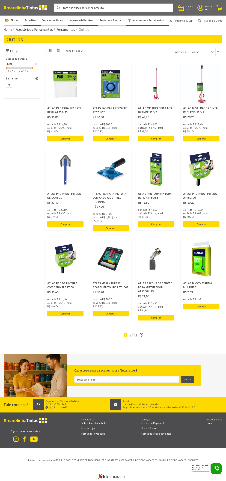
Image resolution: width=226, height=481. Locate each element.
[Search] (59, 8)
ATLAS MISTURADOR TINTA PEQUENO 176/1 (200, 110)
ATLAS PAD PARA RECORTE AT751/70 (110, 110)
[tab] (22, 64)
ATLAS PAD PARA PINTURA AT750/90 (200, 196)
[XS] (9, 85)
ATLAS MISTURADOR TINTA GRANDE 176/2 (155, 110)
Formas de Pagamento (153, 423)
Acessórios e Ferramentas (34, 29)
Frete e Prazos (149, 428)
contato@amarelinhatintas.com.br (141, 404)
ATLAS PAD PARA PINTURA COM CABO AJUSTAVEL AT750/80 (109, 198)
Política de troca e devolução (156, 433)
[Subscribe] (187, 379)
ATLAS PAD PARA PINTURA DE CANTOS (64, 196)
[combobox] (113, 8)
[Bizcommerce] (113, 476)
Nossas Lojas (88, 428)
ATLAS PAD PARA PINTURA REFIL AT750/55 (155, 196)
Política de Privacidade (93, 433)
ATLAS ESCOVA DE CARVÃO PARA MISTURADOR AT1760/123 (155, 287)
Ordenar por (180, 52)
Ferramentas (66, 29)
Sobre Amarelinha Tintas (94, 423)
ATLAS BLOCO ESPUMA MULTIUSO (197, 285)
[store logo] (27, 8)
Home (8, 29)
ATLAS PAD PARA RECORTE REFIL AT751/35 (64, 110)
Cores (209, 423)
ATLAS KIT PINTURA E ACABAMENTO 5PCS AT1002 (110, 285)
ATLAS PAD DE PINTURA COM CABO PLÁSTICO (62, 285)
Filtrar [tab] (14, 51)
